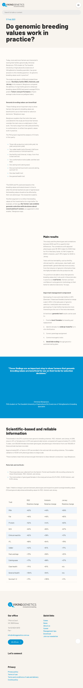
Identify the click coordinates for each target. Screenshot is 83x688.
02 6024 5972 (15, 628)
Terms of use (13, 674)
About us (46, 626)
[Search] (41, 12)
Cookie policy (13, 680)
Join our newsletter (50, 636)
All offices (16, 642)
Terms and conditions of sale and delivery (23, 677)
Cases (45, 620)
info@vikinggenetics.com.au (18, 635)
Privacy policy (13, 672)
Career (45, 628)
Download (47, 634)
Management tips (49, 631)
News (45, 623)
